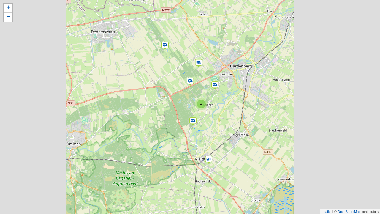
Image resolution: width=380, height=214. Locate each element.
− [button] (8, 17)
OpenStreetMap (349, 211)
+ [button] (8, 8)
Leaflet (327, 211)
